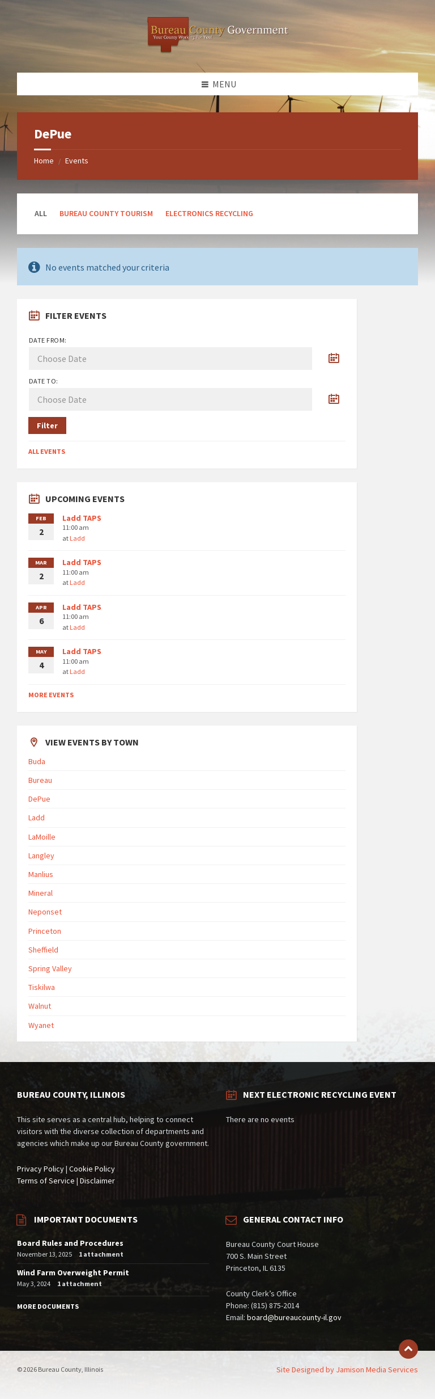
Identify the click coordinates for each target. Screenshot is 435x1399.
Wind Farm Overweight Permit (73, 1272)
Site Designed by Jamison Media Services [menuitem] (347, 1369)
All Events (46, 451)
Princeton (44, 931)
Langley (41, 855)
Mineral (40, 893)
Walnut (39, 1006)
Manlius (40, 874)
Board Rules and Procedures (70, 1243)
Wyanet (41, 1025)
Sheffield (43, 950)
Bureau (40, 780)
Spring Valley (50, 968)
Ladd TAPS (81, 518)
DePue (39, 799)
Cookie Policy (92, 1169)
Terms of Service (46, 1180)
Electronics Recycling (209, 213)
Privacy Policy (40, 1169)
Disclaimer (97, 1180)
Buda (36, 761)
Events (76, 160)
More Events (51, 694)
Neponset (45, 912)
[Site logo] (217, 50)
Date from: (48, 340)
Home (44, 160)
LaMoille (42, 837)
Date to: (43, 381)
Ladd (77, 538)
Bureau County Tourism (106, 213)
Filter (47, 425)
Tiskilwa (41, 987)
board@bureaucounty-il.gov (294, 1317)
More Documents (48, 1306)
